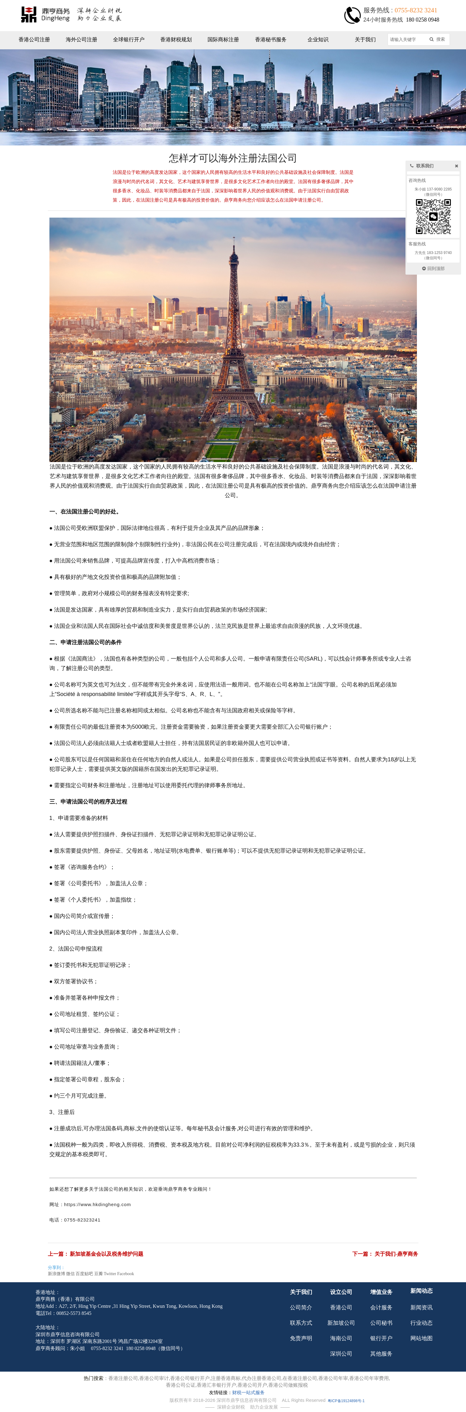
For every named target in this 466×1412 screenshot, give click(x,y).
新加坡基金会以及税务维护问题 (106, 1254)
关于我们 (365, 40)
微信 (70, 1273)
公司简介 (301, 1307)
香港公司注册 (34, 40)
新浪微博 (56, 1273)
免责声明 (301, 1338)
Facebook (125, 1273)
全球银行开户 (129, 40)
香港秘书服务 (271, 40)
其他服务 (381, 1354)
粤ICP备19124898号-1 (346, 1401)
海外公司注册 (81, 40)
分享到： (56, 1267)
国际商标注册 (223, 40)
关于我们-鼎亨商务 (396, 1254)
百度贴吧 (84, 1273)
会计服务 (381, 1307)
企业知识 (318, 40)
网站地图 (421, 1338)
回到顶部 (433, 268)
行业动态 (421, 1323)
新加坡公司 (341, 1323)
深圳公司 (341, 1354)
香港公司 (341, 1307)
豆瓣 (98, 1273)
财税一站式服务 (248, 1392)
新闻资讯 (421, 1307)
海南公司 (341, 1338)
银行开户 (381, 1338)
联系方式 (301, 1323)
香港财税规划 (176, 40)
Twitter (110, 1273)
